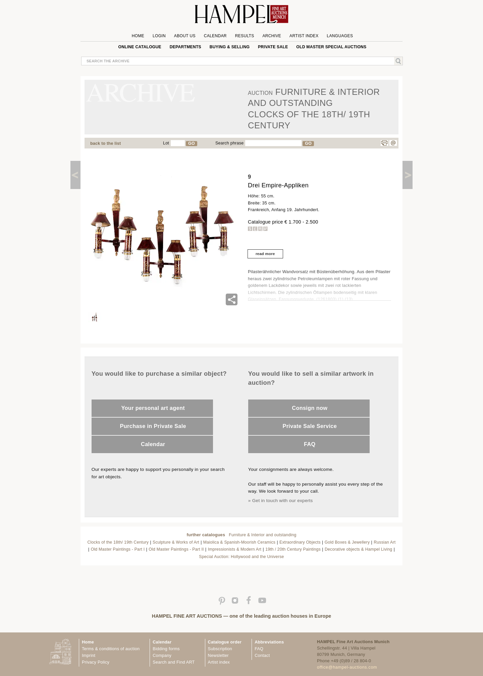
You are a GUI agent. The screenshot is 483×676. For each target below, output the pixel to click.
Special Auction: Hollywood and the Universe (241, 556)
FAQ (310, 444)
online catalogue (139, 47)
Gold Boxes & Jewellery (347, 542)
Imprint (88, 655)
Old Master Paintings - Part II (176, 549)
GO (191, 143)
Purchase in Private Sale (153, 426)
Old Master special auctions (331, 47)
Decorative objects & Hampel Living (358, 549)
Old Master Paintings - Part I (118, 549)
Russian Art (384, 542)
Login (159, 36)
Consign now (309, 408)
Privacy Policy (95, 662)
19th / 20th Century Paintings (293, 549)
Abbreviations (269, 642)
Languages (340, 36)
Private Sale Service (309, 426)
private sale (273, 47)
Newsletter (218, 655)
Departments (185, 47)
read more (265, 254)
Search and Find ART (174, 662)
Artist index (219, 662)
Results (244, 36)
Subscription (220, 649)
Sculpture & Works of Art (176, 542)
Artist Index (304, 36)
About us (185, 36)
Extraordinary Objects (300, 542)
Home (138, 36)
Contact (262, 655)
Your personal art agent (153, 408)
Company (162, 655)
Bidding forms (166, 649)
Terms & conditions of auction (111, 649)
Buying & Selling (230, 47)
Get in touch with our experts (282, 500)
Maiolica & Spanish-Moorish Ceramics (239, 542)
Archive (271, 36)
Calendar (215, 36)
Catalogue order (225, 642)
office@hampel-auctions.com (347, 667)
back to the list (105, 143)
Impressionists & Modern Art (235, 549)
